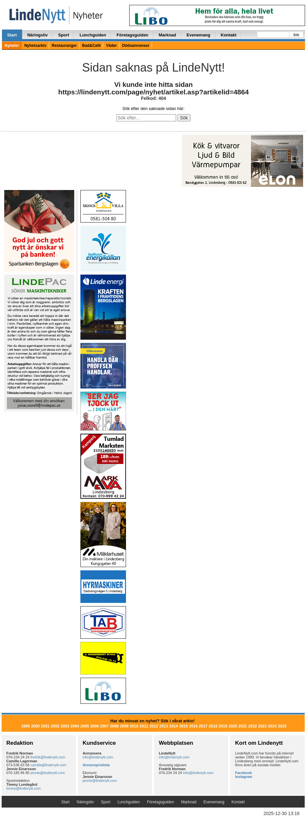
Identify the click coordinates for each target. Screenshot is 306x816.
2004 (75, 726)
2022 (252, 726)
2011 (144, 726)
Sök (296, 35)
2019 (222, 726)
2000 (35, 726)
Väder (111, 45)
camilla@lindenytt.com (48, 765)
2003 (65, 726)
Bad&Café (91, 45)
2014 (173, 726)
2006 (94, 726)
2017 (203, 726)
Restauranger (64, 45)
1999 (25, 726)
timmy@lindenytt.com (24, 788)
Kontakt (228, 35)
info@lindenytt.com (98, 757)
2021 (242, 726)
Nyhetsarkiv (35, 45)
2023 (262, 726)
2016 (193, 726)
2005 (84, 726)
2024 (272, 726)
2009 (124, 726)
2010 (134, 726)
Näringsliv (37, 35)
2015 (183, 726)
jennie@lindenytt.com (48, 773)
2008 (114, 726)
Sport (63, 35)
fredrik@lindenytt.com (48, 757)
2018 (213, 726)
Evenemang (198, 35)
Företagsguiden (132, 35)
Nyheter (12, 45)
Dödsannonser (135, 45)
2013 (163, 726)
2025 (282, 726)
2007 (104, 726)
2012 (153, 726)
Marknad (167, 35)
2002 (55, 726)
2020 (233, 726)
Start (12, 35)
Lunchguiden (92, 35)
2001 (45, 726)
